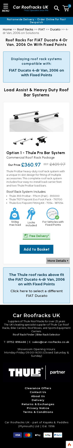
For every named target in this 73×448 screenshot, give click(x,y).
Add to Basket (37, 249)
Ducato (55, 29)
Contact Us (38, 392)
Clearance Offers (38, 388)
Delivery (38, 400)
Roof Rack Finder (23, 334)
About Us (38, 396)
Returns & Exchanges (38, 404)
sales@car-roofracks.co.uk (50, 341)
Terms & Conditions (38, 411)
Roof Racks (25, 29)
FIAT (41, 29)
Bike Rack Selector (48, 334)
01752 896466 (16, 341)
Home (7, 29)
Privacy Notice (38, 408)
